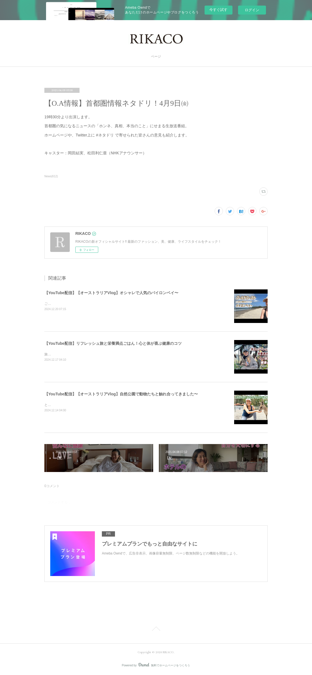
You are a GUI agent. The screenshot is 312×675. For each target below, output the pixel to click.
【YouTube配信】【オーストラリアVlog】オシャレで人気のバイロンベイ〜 (111, 293)
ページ (156, 56)
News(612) (51, 176)
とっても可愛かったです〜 (64, 405)
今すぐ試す (218, 10)
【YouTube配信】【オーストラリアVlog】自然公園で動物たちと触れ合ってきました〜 (121, 394)
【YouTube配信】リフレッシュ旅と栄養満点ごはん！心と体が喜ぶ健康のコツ (113, 343)
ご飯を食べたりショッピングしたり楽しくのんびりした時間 (89, 304)
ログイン (252, 10)
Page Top (156, 630)
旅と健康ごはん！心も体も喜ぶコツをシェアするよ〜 (84, 354)
